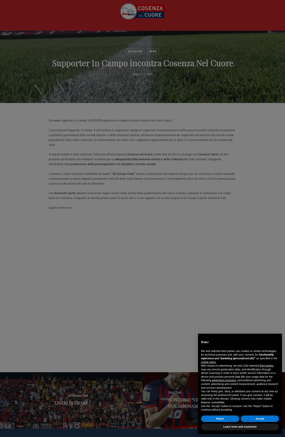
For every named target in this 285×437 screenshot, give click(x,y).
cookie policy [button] (208, 362)
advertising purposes (224, 380)
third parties (266, 365)
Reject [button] (220, 418)
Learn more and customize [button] (239, 426)
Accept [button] (260, 418)
